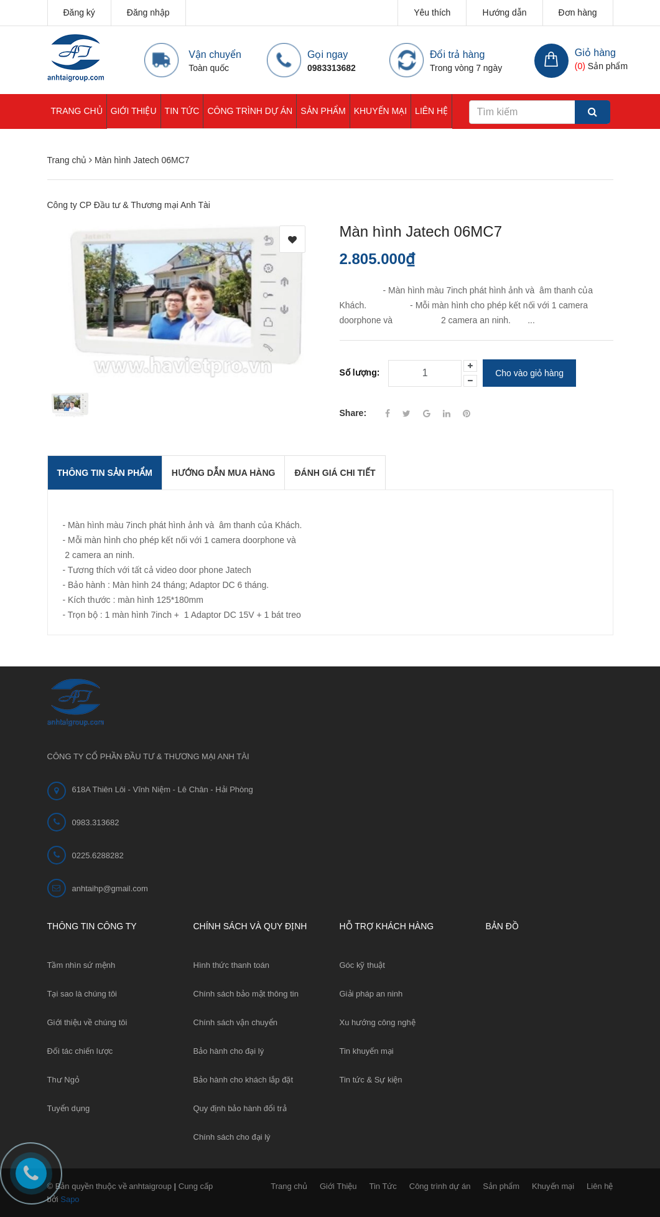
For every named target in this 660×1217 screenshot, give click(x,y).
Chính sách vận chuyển (235, 1022)
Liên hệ (431, 111)
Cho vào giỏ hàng (529, 373)
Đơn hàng (578, 12)
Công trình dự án (249, 111)
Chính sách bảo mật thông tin (246, 993)
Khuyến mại (380, 111)
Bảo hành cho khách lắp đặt (243, 1079)
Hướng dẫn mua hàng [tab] (224, 473)
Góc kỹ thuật (362, 965)
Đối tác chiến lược (80, 1051)
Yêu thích (432, 12)
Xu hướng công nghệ (378, 1022)
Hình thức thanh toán (231, 965)
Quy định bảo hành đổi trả (240, 1108)
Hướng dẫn (504, 12)
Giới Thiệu (134, 111)
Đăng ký (79, 12)
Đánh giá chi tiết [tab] (334, 473)
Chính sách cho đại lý (232, 1137)
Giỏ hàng (595, 52)
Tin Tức (182, 111)
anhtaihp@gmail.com (110, 888)
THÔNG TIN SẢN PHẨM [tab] (104, 473)
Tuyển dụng (68, 1108)
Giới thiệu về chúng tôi (87, 1022)
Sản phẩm (322, 111)
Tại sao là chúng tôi (82, 993)
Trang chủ (77, 111)
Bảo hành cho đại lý (228, 1051)
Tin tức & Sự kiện (371, 1079)
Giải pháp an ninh (371, 993)
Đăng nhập (148, 12)
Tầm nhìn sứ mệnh (81, 965)
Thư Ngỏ (63, 1079)
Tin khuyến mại (367, 1051)
